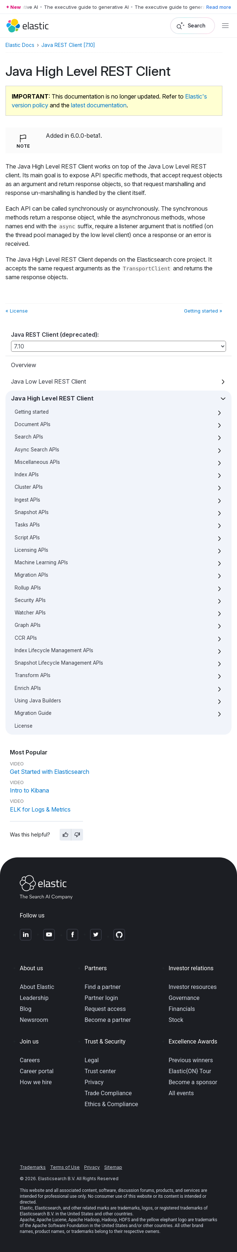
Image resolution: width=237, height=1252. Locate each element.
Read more (218, 7)
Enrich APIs (28, 688)
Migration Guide (33, 713)
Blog (25, 1008)
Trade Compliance (108, 1093)
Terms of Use (65, 1167)
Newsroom (34, 1019)
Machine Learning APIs (41, 562)
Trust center (100, 1071)
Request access (105, 1008)
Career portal (37, 1071)
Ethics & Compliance (111, 1104)
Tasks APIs (27, 525)
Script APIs (27, 537)
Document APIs (32, 424)
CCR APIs (26, 638)
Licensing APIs (31, 550)
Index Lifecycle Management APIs (54, 650)
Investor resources (193, 986)
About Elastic (37, 986)
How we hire (36, 1082)
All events (181, 1093)
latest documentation (99, 105)
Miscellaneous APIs (37, 462)
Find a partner (102, 986)
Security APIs (30, 600)
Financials (182, 1008)
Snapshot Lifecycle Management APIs (59, 663)
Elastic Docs (19, 45)
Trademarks (33, 1167)
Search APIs (29, 437)
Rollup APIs (28, 588)
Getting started (32, 412)
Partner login (101, 997)
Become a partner (107, 1019)
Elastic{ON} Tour (190, 1071)
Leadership (34, 997)
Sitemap (113, 1167)
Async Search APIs (37, 450)
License (24, 726)
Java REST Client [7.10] (68, 45)
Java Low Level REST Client (48, 381)
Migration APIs (31, 575)
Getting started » (203, 311)
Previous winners (191, 1060)
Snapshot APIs (32, 512)
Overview (23, 365)
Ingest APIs (27, 500)
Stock (176, 1019)
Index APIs (27, 474)
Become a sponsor (193, 1082)
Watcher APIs (30, 613)
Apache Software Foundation (60, 1225)
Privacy (94, 1082)
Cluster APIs (29, 487)
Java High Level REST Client (52, 398)
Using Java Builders (38, 700)
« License (16, 311)
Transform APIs (32, 675)
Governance (184, 997)
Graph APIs (28, 625)
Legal (91, 1060)
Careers (30, 1060)
